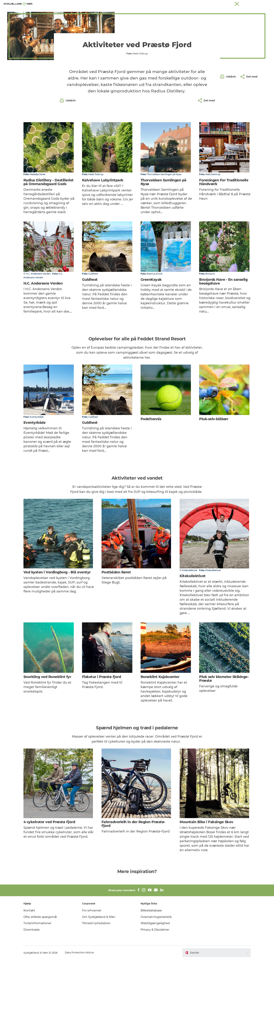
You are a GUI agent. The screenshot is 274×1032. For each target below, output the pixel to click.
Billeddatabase (151, 982)
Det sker (139, 11)
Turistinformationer (40, 995)
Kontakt (32, 982)
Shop (181, 11)
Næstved (188, 3)
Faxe (226, 3)
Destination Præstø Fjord (27, 23)
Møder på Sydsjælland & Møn (248, 3)
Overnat (167, 11)
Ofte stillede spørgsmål (43, 989)
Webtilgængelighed (155, 995)
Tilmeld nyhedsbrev (97, 995)
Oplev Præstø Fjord (102, 11)
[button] (229, 162)
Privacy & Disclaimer (155, 1002)
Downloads (34, 1002)
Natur (125, 11)
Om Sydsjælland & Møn (100, 989)
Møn (177, 3)
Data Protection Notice (82, 1025)
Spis (153, 11)
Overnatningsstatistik (156, 989)
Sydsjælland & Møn (162, 3)
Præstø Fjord (214, 3)
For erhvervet (93, 982)
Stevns (200, 3)
